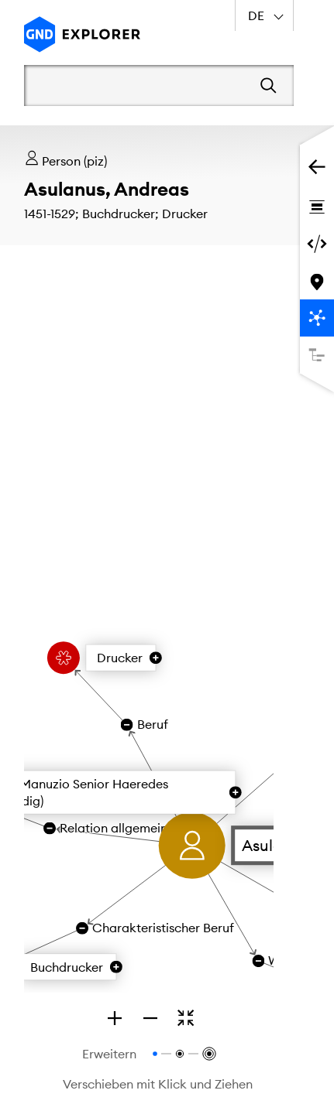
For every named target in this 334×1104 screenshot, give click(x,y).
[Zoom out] (150, 1018)
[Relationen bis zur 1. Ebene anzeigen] (155, 1054)
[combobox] (264, 15)
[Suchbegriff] (137, 85)
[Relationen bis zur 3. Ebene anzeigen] (208, 1054)
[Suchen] (268, 85)
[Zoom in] (115, 1018)
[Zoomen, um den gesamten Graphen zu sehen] (186, 1018)
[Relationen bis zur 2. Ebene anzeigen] (179, 1054)
